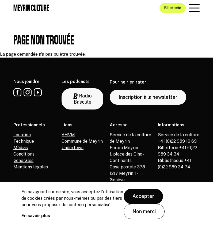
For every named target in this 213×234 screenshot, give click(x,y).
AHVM (68, 134)
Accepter (143, 196)
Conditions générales (24, 157)
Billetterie (172, 8)
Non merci (144, 211)
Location (22, 134)
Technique (23, 141)
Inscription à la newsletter (148, 97)
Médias (20, 147)
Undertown (72, 147)
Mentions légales (30, 166)
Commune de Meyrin (82, 141)
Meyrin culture (31, 7)
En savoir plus (35, 215)
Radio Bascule (82, 99)
